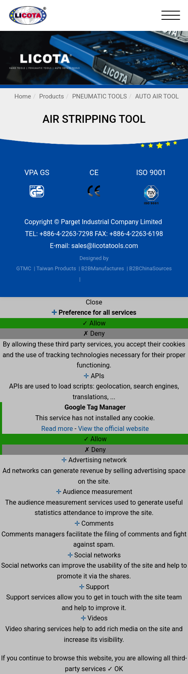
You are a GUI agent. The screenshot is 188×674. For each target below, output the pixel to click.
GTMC (23, 268)
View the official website (113, 429)
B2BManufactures (102, 268)
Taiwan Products (56, 268)
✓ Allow (93, 323)
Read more (57, 429)
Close (94, 302)
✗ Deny (93, 333)
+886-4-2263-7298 (66, 234)
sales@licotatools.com (104, 246)
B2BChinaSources (150, 268)
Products (51, 96)
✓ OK (115, 669)
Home (22, 96)
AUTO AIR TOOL (157, 96)
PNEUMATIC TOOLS (99, 96)
